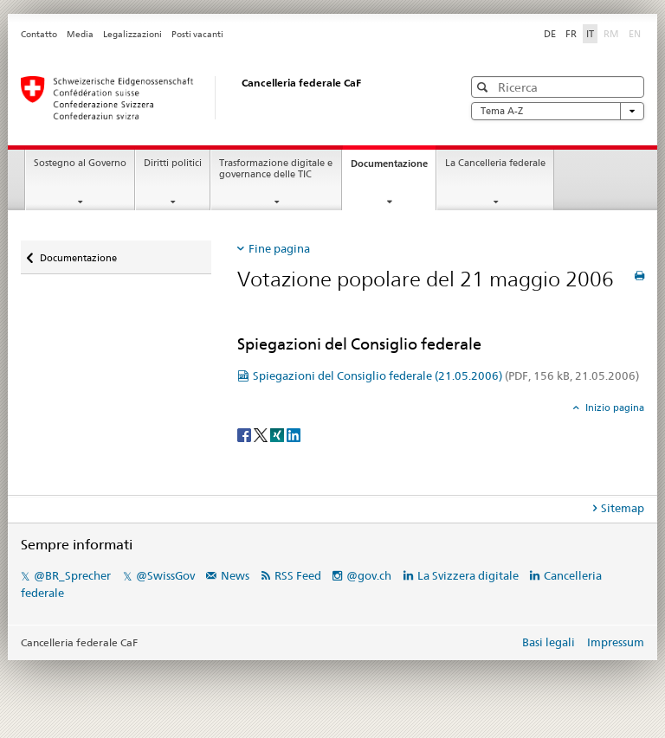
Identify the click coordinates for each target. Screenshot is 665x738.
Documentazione (393, 168)
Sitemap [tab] (622, 508)
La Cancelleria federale (495, 163)
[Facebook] (245, 433)
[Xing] (278, 433)
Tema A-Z (558, 111)
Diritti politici (173, 163)
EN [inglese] (636, 33)
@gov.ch (368, 575)
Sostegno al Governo (80, 163)
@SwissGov (165, 575)
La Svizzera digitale (468, 575)
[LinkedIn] (293, 433)
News (235, 575)
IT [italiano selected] (590, 34)
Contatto (39, 34)
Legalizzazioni (132, 34)
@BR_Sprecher (72, 575)
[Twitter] (262, 433)
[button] (484, 87)
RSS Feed (297, 575)
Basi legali (548, 642)
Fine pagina (279, 248)
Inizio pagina (613, 407)
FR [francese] (571, 34)
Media (80, 34)
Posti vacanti (197, 34)
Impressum (615, 642)
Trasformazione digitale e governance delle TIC (275, 168)
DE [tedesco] (550, 34)
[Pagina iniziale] (224, 97)
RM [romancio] (613, 33)
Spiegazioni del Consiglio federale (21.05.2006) (446, 375)
